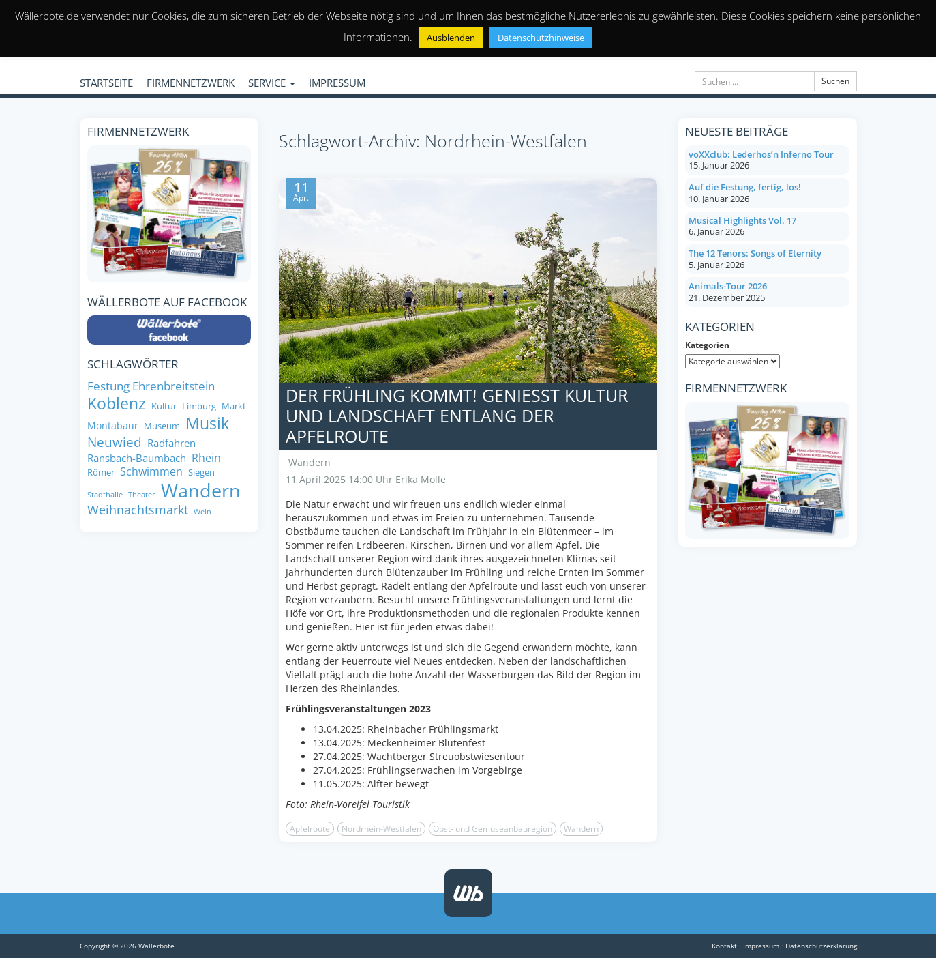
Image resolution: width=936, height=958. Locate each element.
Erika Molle (420, 479)
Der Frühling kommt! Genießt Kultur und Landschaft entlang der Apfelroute (457, 415)
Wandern (309, 462)
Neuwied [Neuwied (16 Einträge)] (114, 442)
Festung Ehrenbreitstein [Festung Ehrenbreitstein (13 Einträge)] (151, 385)
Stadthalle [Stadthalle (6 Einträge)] (105, 495)
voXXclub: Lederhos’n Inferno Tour (761, 154)
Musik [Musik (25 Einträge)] (207, 423)
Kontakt (724, 945)
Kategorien (707, 345)
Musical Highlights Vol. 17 (742, 220)
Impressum (761, 945)
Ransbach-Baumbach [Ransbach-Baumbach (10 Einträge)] (136, 458)
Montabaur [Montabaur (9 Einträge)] (112, 426)
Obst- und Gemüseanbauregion (492, 828)
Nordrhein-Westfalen (381, 828)
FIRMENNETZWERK (191, 82)
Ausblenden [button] (451, 37)
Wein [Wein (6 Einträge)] (202, 512)
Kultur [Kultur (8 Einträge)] (164, 406)
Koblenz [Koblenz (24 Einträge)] (116, 404)
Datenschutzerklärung (821, 945)
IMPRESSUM (337, 82)
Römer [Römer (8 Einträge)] (101, 472)
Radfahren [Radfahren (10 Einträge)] (171, 443)
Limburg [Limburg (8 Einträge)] (199, 406)
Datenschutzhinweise (541, 37)
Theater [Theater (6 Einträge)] (141, 495)
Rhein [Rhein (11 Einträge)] (206, 458)
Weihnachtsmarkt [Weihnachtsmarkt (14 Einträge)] (137, 510)
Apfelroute (310, 828)
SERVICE (271, 82)
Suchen (835, 81)
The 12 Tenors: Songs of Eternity (755, 253)
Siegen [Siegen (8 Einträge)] (201, 472)
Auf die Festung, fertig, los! (745, 187)
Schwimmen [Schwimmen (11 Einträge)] (151, 471)
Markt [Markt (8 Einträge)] (234, 406)
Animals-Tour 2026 (728, 286)
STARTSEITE (106, 82)
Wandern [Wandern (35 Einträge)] (201, 490)
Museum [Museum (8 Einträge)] (162, 426)
